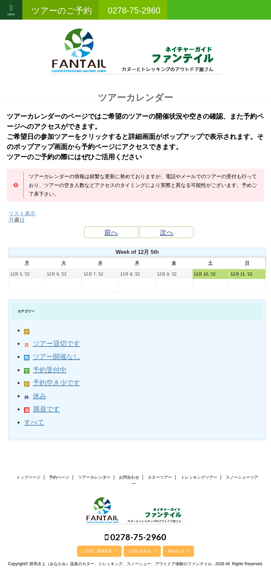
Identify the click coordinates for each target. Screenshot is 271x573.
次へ (166, 232)
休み (35, 396)
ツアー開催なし (52, 356)
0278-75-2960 (135, 537)
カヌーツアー (160, 477)
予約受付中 (45, 370)
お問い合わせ (142, 551)
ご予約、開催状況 (99, 551)
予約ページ (59, 477)
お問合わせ (129, 477)
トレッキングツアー (199, 477)
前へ (111, 232)
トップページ (28, 477)
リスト (21, 213)
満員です (42, 409)
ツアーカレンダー (94, 477)
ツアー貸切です (52, 343)
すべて (34, 422)
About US (178, 551)
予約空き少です (52, 382)
